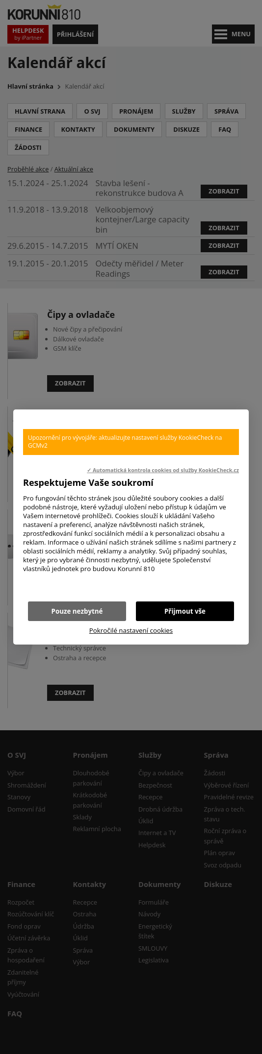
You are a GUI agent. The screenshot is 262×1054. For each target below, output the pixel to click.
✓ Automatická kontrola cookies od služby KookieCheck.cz (163, 470)
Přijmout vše (185, 611)
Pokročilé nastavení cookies (131, 630)
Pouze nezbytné (77, 611)
